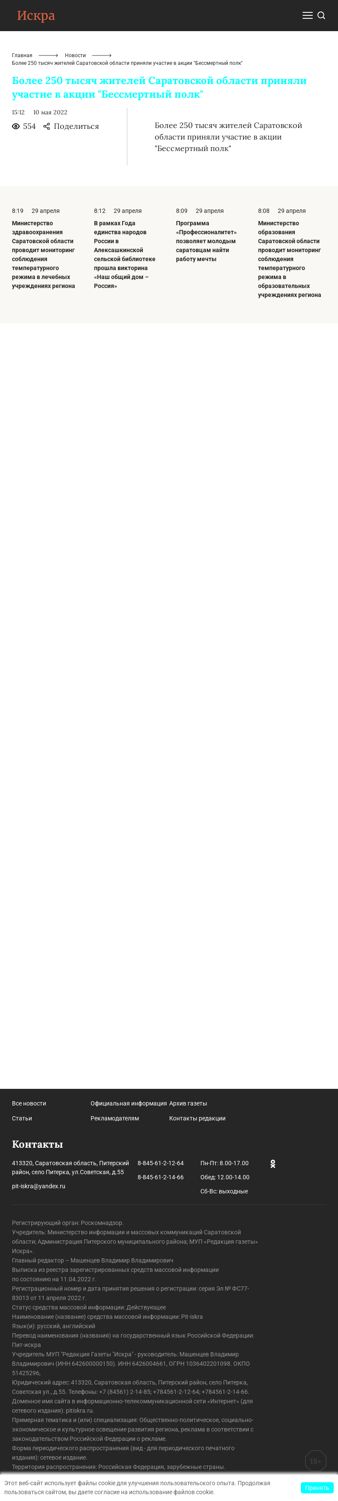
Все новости (29, 1103)
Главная (22, 219)
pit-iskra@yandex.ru (38, 1186)
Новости (75, 219)
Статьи (22, 1118)
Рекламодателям (115, 1118)
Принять (317, 1487)
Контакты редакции (197, 1118)
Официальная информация (129, 1103)
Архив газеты (188, 1103)
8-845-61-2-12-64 (161, 1163)
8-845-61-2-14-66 (161, 1177)
